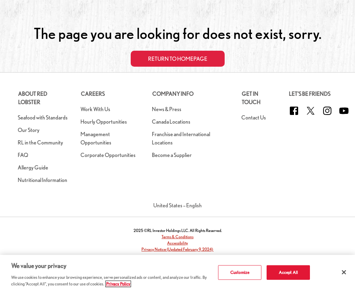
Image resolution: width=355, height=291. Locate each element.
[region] (177, 273)
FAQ (23, 155)
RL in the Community (40, 142)
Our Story (29, 130)
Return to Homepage (177, 59)
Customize (239, 272)
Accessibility (177, 243)
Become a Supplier (172, 155)
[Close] (344, 272)
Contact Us (253, 117)
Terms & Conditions (177, 236)
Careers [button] (93, 94)
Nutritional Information (42, 180)
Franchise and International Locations (181, 138)
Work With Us (95, 109)
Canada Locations (171, 121)
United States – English (177, 205)
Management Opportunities (95, 138)
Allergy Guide (33, 167)
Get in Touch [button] (251, 98)
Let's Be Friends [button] (309, 94)
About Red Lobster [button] (32, 98)
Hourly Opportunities (103, 121)
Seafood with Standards (43, 117)
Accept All (288, 272)
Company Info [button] (172, 94)
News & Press (166, 109)
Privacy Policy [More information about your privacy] (118, 283)
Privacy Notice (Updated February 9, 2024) (177, 249)
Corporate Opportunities (108, 155)
